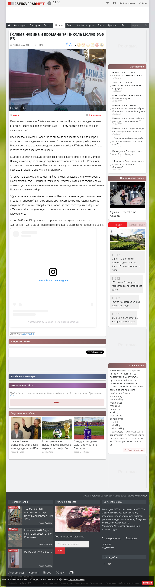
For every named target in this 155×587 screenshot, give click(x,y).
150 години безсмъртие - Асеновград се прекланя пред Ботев (127, 286)
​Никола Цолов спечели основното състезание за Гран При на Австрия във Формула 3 (128, 108)
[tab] (117, 225)
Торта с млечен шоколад (69, 536)
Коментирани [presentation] (137, 224)
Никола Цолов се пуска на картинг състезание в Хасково (128, 74)
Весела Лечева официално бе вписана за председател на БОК (24, 444)
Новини (59, 25)
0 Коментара (95, 115)
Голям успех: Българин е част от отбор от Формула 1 (127, 152)
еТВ (71, 572)
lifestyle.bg (28, 333)
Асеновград (16, 572)
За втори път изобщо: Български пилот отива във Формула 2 (126, 85)
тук (12, 395)
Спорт (16, 115)
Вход (57, 402)
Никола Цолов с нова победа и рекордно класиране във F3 (128, 120)
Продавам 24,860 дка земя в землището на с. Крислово (38, 533)
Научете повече (76, 579)
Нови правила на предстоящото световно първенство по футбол (56, 444)
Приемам (147, 583)
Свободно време (85, 25)
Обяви (60, 572)
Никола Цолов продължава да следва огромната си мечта (128, 130)
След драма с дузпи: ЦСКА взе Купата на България (86, 444)
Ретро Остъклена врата (38, 551)
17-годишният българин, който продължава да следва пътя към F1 (128, 141)
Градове (112, 25)
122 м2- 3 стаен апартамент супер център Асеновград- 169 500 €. (38, 514)
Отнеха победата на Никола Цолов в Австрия (126, 97)
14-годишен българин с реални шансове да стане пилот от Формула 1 (128, 164)
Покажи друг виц (134, 450)
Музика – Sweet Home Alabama (123, 213)
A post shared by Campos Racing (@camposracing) (53, 322)
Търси (60, 551)
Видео (47, 572)
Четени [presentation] (118, 224)
